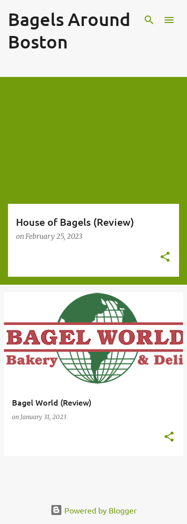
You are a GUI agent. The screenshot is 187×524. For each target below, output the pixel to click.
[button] (165, 257)
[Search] (149, 20)
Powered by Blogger (93, 510)
